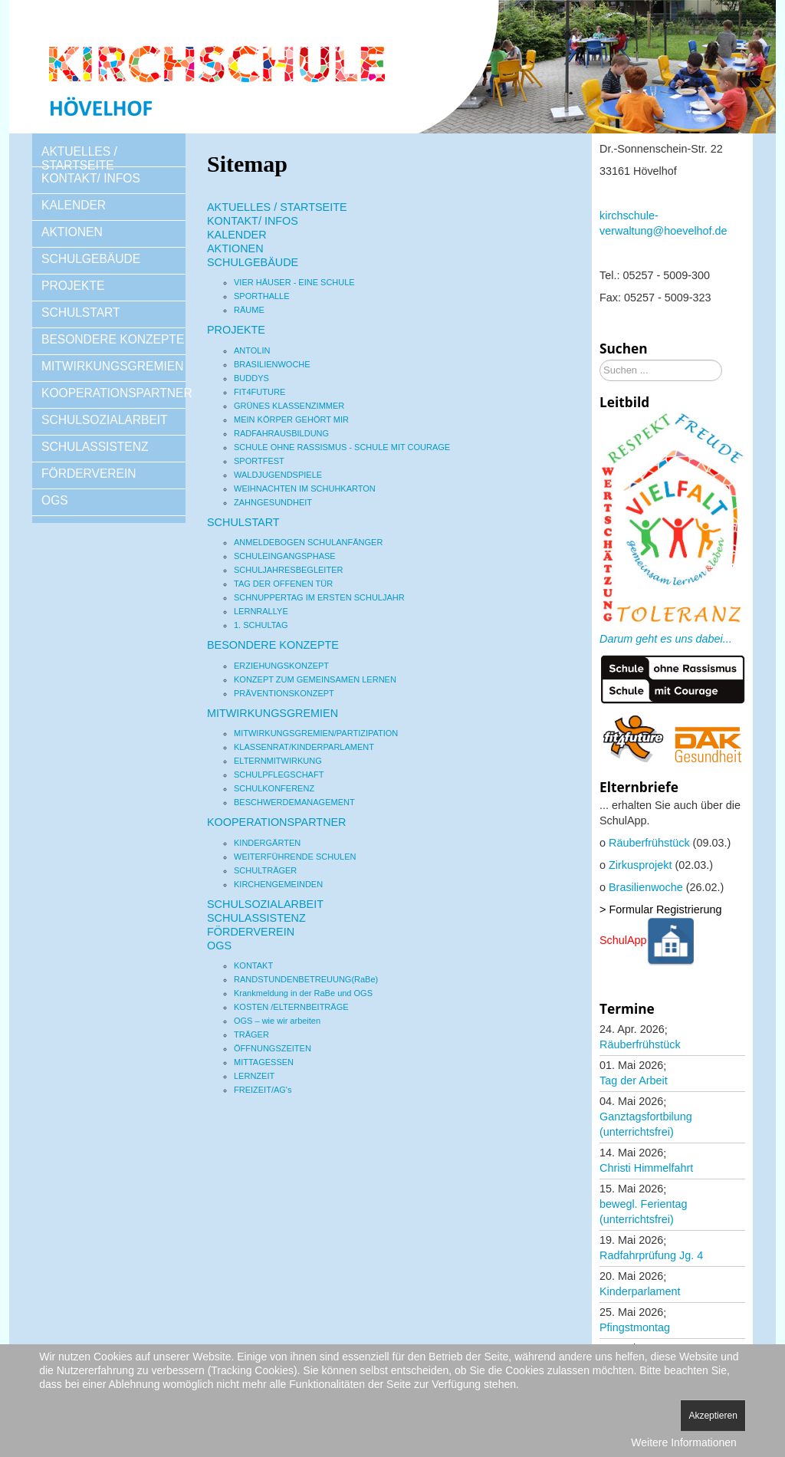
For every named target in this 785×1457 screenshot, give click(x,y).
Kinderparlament (640, 1291)
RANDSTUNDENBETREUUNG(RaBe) (306, 979)
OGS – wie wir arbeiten (277, 1020)
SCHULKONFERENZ (274, 788)
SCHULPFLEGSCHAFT (279, 774)
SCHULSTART (80, 312)
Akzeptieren (712, 1415)
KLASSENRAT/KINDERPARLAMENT (304, 747)
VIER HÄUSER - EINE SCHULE (294, 282)
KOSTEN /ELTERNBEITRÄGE (291, 1006)
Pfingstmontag (634, 1327)
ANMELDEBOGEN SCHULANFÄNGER (308, 542)
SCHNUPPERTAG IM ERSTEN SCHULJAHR (319, 597)
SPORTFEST (259, 460)
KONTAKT (253, 965)
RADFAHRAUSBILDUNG (281, 433)
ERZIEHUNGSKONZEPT (281, 665)
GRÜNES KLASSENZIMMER (289, 405)
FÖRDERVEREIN (88, 473)
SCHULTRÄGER (265, 870)
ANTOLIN (252, 350)
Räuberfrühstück (649, 843)
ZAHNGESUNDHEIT (273, 502)
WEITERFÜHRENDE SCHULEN (295, 856)
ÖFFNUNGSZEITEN (272, 1048)
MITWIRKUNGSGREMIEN (112, 366)
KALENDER (73, 205)
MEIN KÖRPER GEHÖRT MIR (291, 419)
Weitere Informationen (683, 1442)
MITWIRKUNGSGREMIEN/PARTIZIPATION (316, 733)
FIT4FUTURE (259, 391)
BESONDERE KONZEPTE (112, 339)
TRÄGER (251, 1034)
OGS (54, 500)
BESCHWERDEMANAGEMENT (294, 802)
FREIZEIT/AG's (262, 1089)
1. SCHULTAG (261, 625)
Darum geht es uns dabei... (665, 639)
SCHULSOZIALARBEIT (104, 419)
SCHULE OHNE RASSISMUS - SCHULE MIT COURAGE (342, 447)
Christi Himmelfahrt (646, 1168)
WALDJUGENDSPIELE (278, 474)
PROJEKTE (72, 285)
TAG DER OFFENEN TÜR (283, 583)
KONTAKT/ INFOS (90, 178)
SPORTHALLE (262, 296)
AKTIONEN (72, 231)
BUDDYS (251, 378)
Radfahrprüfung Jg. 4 (651, 1255)
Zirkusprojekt (640, 865)
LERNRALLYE (261, 611)
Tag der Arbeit (633, 1080)
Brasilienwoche (646, 887)
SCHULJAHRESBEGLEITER (288, 569)
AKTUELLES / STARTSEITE (79, 158)
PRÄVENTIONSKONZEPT (284, 693)
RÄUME (249, 309)
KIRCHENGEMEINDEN (278, 884)
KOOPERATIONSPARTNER (113, 393)
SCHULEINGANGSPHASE (285, 556)
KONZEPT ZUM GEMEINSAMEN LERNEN (315, 679)
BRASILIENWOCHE (272, 364)
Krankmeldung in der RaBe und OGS (303, 993)
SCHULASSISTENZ (95, 446)
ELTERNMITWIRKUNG (278, 760)
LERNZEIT (254, 1075)
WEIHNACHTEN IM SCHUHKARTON (305, 488)
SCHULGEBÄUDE (90, 258)
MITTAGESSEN (264, 1062)
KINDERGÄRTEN (267, 842)
